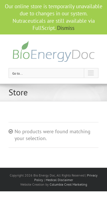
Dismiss (65, 27)
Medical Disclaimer (59, 180)
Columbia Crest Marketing (68, 184)
